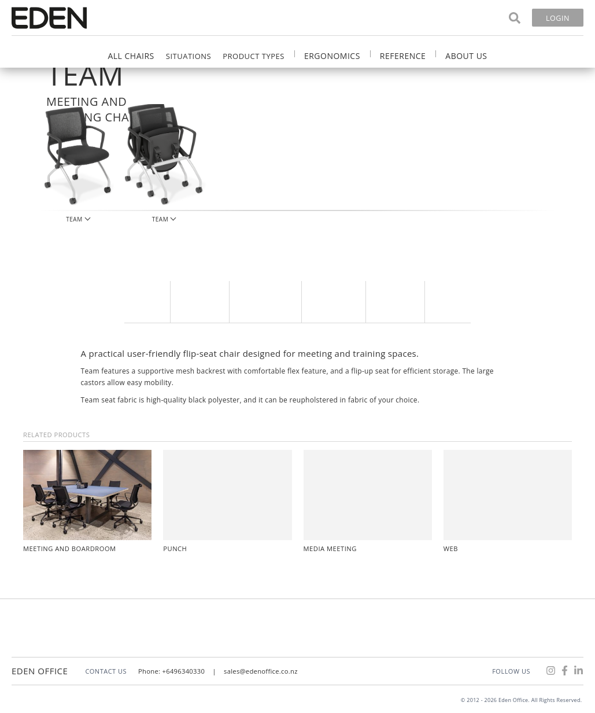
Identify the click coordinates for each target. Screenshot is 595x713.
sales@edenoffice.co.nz (261, 671)
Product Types (253, 56)
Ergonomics (332, 55)
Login (558, 18)
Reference (403, 55)
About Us (466, 55)
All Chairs (131, 55)
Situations (188, 56)
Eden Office (40, 671)
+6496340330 (184, 671)
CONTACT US (106, 671)
